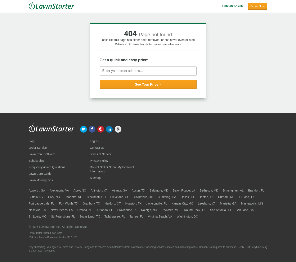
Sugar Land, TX (89, 216)
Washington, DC (187, 216)
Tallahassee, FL (114, 216)
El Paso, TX (247, 197)
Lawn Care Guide (40, 173)
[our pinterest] (100, 128)
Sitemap (95, 178)
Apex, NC (79, 190)
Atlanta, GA (119, 190)
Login (95, 141)
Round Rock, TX (194, 210)
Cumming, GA (167, 197)
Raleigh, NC (149, 210)
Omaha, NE (85, 210)
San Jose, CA (245, 210)
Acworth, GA (37, 190)
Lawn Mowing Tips (41, 180)
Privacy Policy (99, 160)
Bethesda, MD (209, 190)
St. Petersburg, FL (63, 216)
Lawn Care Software (42, 154)
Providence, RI (126, 210)
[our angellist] (118, 128)
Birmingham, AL (233, 190)
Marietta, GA (228, 203)
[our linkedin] (109, 128)
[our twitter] (83, 128)
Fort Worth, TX (68, 203)
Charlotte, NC (73, 197)
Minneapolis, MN (252, 203)
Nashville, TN (37, 210)
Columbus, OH (143, 197)
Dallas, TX (187, 197)
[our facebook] (92, 128)
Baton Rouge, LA (184, 190)
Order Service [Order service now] (38, 147)
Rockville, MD (171, 210)
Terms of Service (101, 154)
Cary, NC (54, 197)
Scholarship (36, 160)
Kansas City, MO (182, 203)
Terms (65, 247)
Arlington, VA (99, 190)
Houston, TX (133, 203)
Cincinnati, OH (96, 197)
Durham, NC (226, 197)
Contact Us (97, 147)
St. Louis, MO (37, 216)
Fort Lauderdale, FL (41, 203)
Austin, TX (138, 190)
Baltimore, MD (159, 190)
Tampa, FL (136, 216)
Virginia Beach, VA (160, 216)
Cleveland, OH (119, 197)
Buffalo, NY (36, 197)
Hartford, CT (113, 203)
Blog (32, 141)
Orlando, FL (105, 210)
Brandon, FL (256, 190)
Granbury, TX (91, 203)
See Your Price (148, 84)
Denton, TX (206, 197)
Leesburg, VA (206, 203)
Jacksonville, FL (156, 203)
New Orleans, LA (62, 210)
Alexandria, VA (59, 190)
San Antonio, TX (220, 210)
